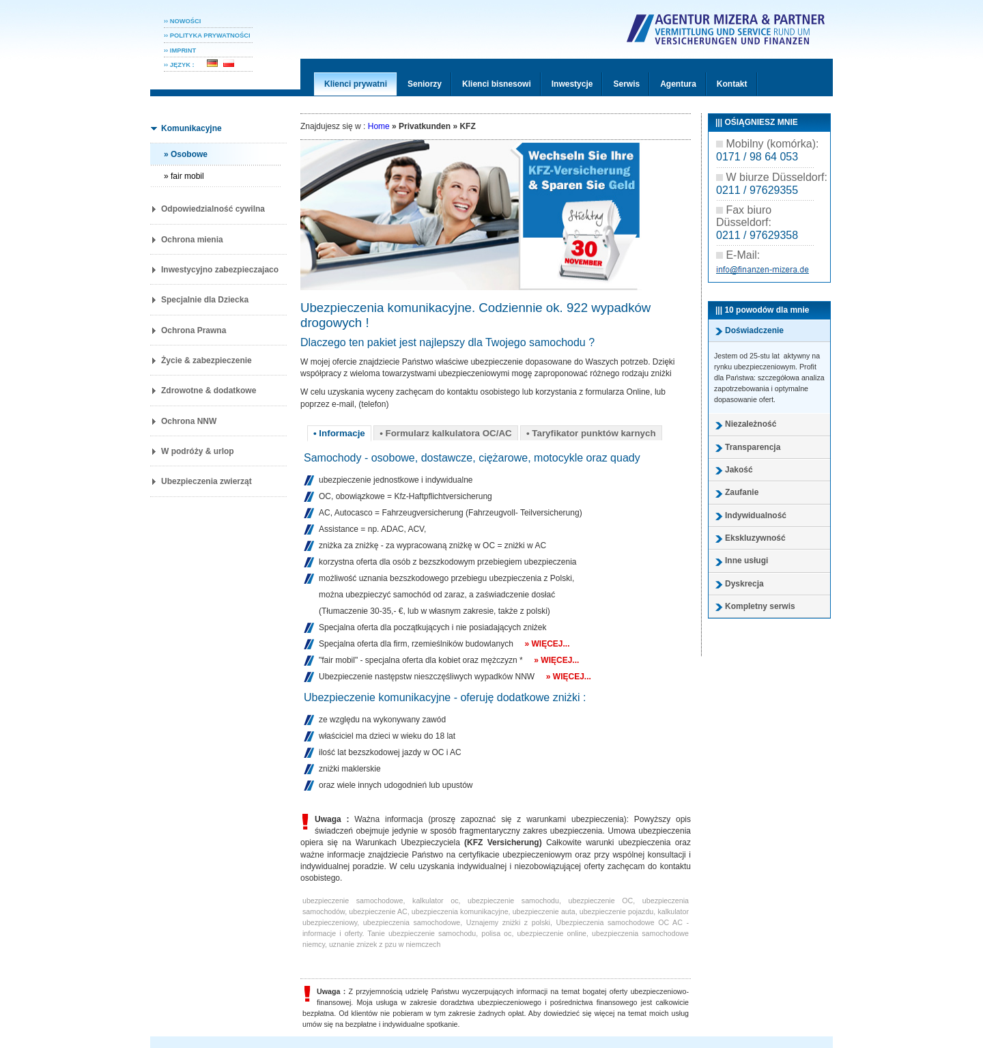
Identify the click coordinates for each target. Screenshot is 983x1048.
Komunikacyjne (191, 128)
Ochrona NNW (188, 421)
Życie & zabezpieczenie (206, 360)
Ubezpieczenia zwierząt (206, 481)
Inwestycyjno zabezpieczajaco (220, 269)
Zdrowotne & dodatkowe (208, 390)
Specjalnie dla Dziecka (204, 300)
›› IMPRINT (180, 50)
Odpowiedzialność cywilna (213, 209)
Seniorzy (425, 84)
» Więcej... (546, 644)
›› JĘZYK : (183, 64)
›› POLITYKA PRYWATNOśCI (207, 35)
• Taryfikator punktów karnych (591, 433)
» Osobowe (186, 154)
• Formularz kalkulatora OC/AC (446, 433)
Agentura (678, 84)
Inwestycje (572, 84)
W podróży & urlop (197, 451)
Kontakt (732, 84)
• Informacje (339, 433)
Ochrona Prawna (193, 330)
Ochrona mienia (192, 239)
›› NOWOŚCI (182, 21)
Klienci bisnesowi (496, 84)
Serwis (626, 84)
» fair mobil (184, 176)
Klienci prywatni (355, 84)
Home (379, 126)
